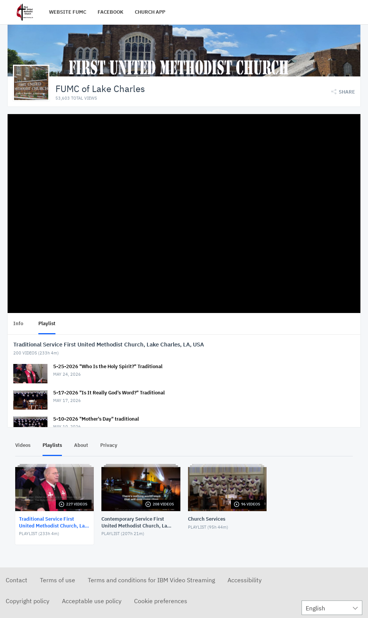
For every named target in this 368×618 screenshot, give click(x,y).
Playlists (52, 445)
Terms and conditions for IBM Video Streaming (151, 579)
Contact (16, 579)
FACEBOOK (110, 12)
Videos (22, 445)
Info (18, 323)
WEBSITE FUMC (67, 12)
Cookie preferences (160, 600)
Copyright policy (27, 600)
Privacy (108, 445)
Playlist (46, 323)
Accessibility (244, 579)
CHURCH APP (150, 12)
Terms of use (57, 579)
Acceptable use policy (92, 600)
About (81, 445)
